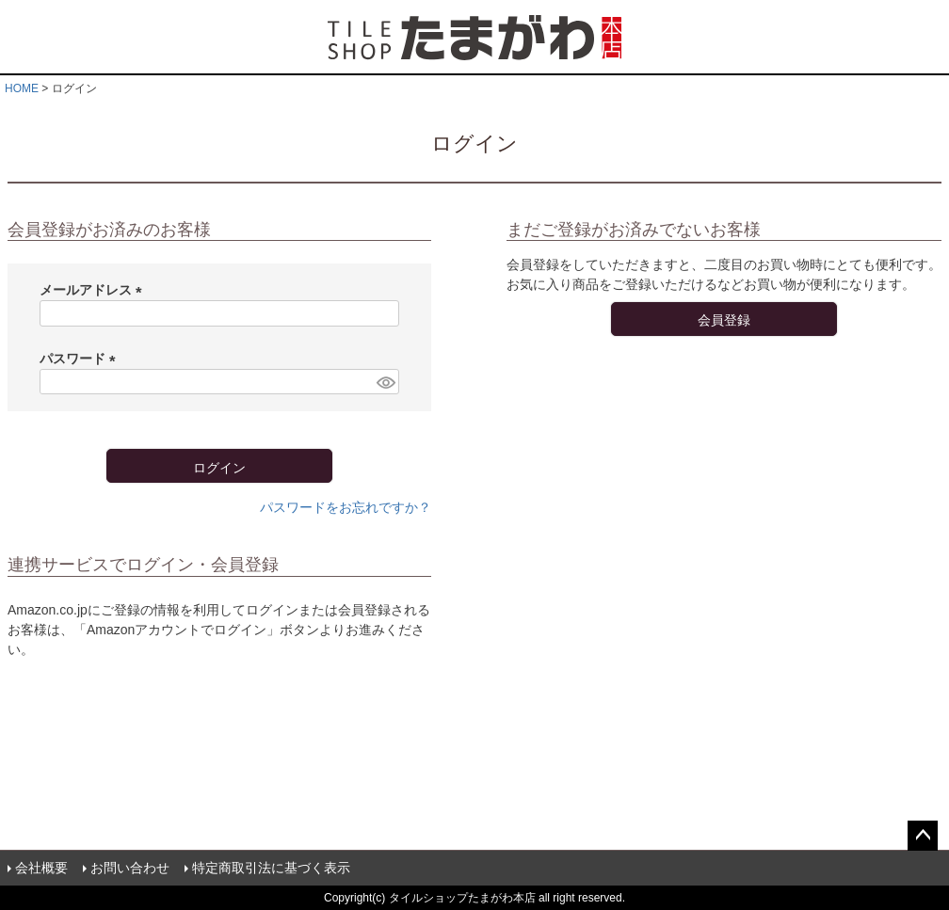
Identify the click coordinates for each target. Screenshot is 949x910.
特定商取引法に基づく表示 (271, 867)
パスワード (81, 358)
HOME (22, 88)
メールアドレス (94, 289)
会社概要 (41, 867)
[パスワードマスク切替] (385, 382)
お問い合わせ (129, 867)
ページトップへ (923, 836)
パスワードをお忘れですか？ (345, 507)
